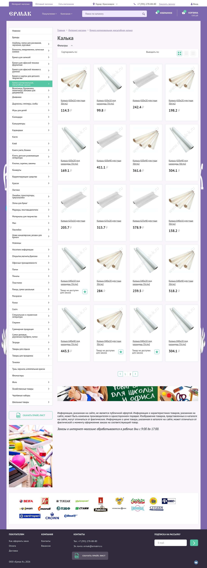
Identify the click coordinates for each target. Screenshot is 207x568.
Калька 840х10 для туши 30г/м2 (109, 343)
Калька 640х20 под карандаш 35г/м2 (142, 282)
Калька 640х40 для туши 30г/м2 (181, 282)
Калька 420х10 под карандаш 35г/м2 (106, 102)
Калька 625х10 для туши (73, 220)
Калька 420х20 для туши (145, 100)
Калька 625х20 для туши (109, 220)
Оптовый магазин (44, 4)
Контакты (45, 541)
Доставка (13, 551)
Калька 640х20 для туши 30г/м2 (109, 282)
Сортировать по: (69, 52)
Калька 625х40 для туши (145, 220)
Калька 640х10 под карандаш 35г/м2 (70, 282)
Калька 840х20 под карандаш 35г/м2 (178, 343)
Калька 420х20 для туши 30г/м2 (181, 102)
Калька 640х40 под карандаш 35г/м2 (70, 343)
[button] (110, 4)
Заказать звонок (167, 4)
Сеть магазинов (66, 4)
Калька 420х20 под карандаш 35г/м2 (70, 162)
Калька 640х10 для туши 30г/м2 (181, 222)
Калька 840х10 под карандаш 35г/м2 (142, 343)
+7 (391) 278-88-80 (146, 4)
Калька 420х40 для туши (109, 160)
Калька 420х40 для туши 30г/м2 (145, 162)
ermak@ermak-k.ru (93, 546)
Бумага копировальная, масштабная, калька (111, 30)
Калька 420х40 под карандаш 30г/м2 (178, 162)
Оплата (12, 546)
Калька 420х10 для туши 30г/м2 (73, 102)
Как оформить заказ (19, 541)
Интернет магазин (21, 4)
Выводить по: (152, 52)
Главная (61, 30)
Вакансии (46, 546)
